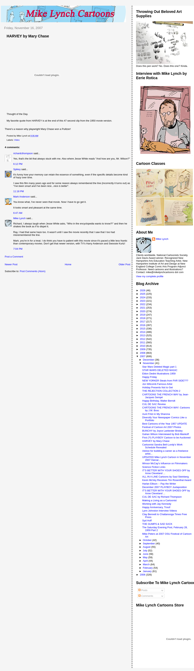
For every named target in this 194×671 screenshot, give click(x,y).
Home (68, 264)
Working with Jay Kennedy (156, 503)
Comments (145, 595)
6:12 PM (17, 164)
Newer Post (11, 264)
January (147, 571)
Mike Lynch (19, 218)
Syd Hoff (147, 520)
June (146, 554)
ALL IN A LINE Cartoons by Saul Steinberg (165, 476)
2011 (143, 342)
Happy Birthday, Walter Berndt (158, 400)
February (148, 567)
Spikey (17, 169)
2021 (143, 307)
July (145, 550)
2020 (143, 311)
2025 (143, 293)
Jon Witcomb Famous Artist (157, 384)
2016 (143, 325)
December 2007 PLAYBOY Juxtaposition (164, 487)
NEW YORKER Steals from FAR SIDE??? (165, 380)
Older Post (124, 264)
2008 (143, 352)
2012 (143, 339)
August (147, 546)
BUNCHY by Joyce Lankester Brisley (162, 430)
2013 (143, 335)
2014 (143, 332)
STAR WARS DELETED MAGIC (160, 370)
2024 (143, 297)
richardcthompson (23, 153)
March (146, 564)
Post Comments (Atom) (32, 271)
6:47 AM (17, 213)
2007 (143, 356)
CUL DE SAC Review (154, 404)
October (147, 540)
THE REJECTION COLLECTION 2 (161, 390)
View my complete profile (149, 276)
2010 (143, 345)
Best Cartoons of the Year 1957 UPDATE (164, 423)
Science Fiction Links (153, 467)
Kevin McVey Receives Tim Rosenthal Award (166, 480)
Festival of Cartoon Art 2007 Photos (161, 427)
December (149, 359)
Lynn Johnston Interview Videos (159, 510)
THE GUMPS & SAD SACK (157, 524)
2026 (143, 290)
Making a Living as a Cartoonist (159, 500)
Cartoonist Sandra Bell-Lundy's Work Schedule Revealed (162, 446)
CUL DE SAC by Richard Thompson (162, 496)
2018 (143, 318)
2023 (143, 300)
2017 (143, 321)
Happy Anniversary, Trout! (156, 507)
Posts (142, 590)
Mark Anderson (21, 196)
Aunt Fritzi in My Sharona (156, 414)
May (145, 557)
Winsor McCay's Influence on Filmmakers (165, 463)
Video (17, 140)
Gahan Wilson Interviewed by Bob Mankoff (165, 434)
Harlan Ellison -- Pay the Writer (159, 483)
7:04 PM (17, 248)
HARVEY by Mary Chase (28, 36)
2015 (143, 328)
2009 (143, 349)
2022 (143, 304)
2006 (143, 574)
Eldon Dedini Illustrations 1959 (159, 373)
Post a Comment (14, 256)
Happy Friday (149, 377)
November (149, 363)
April (146, 560)
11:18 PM (18, 191)
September (149, 543)
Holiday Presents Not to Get (157, 387)
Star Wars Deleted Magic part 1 (159, 366)
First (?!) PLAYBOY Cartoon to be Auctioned (166, 437)
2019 (143, 314)
